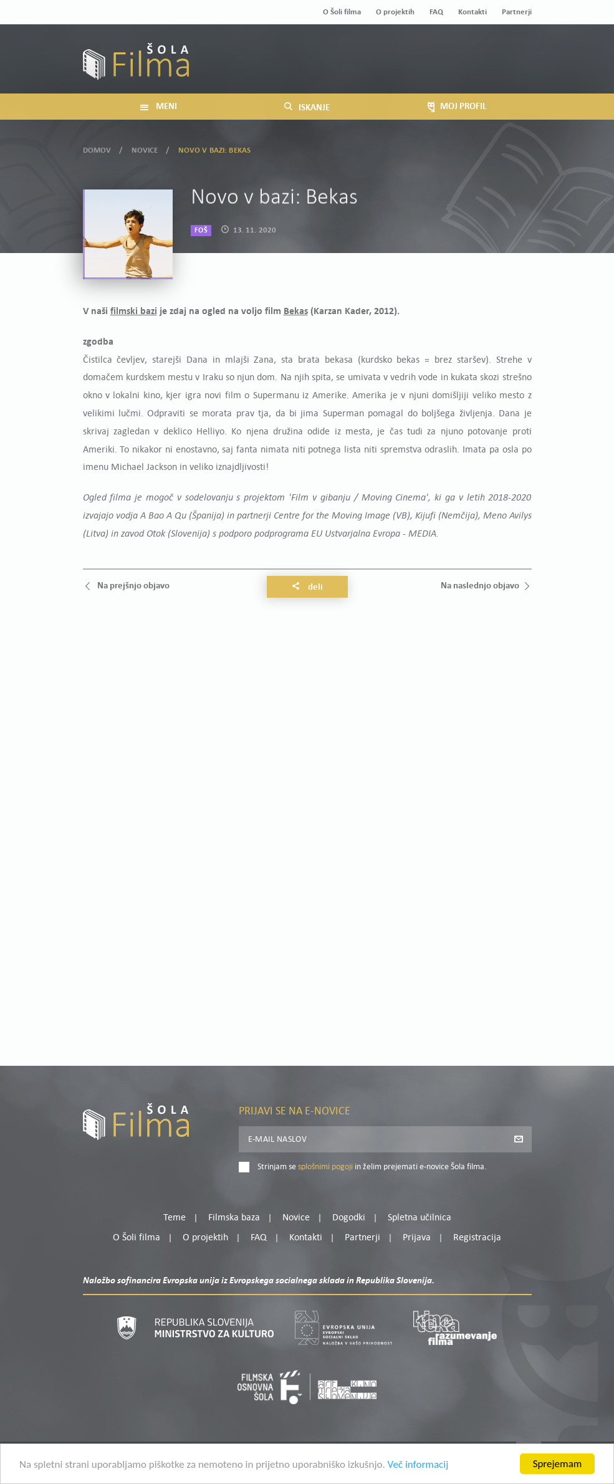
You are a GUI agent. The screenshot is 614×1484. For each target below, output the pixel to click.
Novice (145, 148)
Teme (174, 1218)
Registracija (510, 67)
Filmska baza (234, 1218)
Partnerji (517, 12)
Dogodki (348, 1218)
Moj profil (467, 52)
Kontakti (472, 12)
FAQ (436, 12)
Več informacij (418, 1466)
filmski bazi (133, 312)
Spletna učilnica (419, 1218)
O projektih (395, 12)
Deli (307, 587)
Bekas (296, 312)
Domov (97, 148)
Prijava (453, 67)
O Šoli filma (342, 12)
